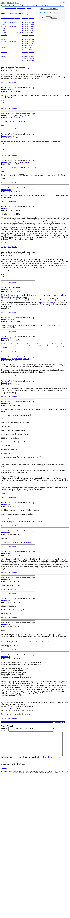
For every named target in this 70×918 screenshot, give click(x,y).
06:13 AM (31, 45)
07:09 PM (31, 47)
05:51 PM (31, 26)
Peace (3, 47)
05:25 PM (31, 22)
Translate (14, 82)
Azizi (2, 45)
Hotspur (3, 43)
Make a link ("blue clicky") (50, 762)
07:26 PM (31, 28)
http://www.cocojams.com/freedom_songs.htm (17, 542)
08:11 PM (31, 33)
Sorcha (3, 28)
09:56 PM (31, 52)
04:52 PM (31, 20)
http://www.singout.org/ (47, 303)
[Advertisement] (52, 35)
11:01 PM (31, 58)
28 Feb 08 (25, 60)
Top (5, 82)
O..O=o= (2, 103)
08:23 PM (31, 39)
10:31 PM (31, 54)
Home (29, 8)
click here (42, 267)
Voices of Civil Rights (44, 305)
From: (3, 69)
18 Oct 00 (25, 18)
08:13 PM (31, 35)
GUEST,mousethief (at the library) (11, 33)
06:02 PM (31, 60)
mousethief (4, 20)
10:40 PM (31, 56)
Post (2, 82)
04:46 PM (31, 18)
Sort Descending (21, 8)
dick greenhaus (5, 37)
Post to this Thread (10, 8)
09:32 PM (31, 50)
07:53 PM (31, 30)
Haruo (3, 30)
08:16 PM (31, 37)
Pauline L (4, 50)
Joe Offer (4, 35)
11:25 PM (31, 41)
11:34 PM (31, 43)
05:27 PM (31, 24)
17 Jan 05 (24, 45)
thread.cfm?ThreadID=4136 (10, 708)
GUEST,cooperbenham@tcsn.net (10, 18)
